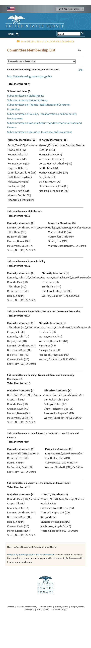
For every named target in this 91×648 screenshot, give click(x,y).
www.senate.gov (60, 609)
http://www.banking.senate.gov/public (29, 76)
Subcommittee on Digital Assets (25, 95)
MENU (14, 34)
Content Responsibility (27, 606)
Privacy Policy (61, 606)
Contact (10, 606)
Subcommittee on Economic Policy (27, 100)
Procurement (43, 609)
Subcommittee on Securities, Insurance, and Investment (39, 132)
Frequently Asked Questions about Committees (30, 554)
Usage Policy (46, 606)
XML (80, 70)
